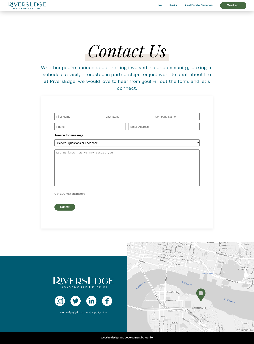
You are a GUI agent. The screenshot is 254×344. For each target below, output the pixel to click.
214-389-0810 (99, 312)
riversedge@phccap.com (75, 312)
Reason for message (68, 135)
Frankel (149, 337)
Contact (233, 5)
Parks (173, 5)
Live (159, 5)
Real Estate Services (199, 5)
